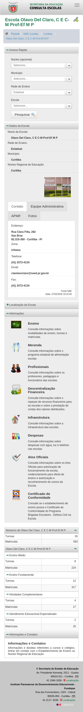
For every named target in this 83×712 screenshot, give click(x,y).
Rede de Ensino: (17, 142)
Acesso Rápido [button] (16, 50)
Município (16, 73)
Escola (15, 100)
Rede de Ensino (20, 86)
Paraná (12, 33)
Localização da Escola (22, 304)
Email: (15, 267)
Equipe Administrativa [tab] (47, 206)
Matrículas (11, 567)
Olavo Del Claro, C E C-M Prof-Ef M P (27, 38)
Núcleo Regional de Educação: (26, 164)
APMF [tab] (16, 216)
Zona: (14, 244)
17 (74, 606)
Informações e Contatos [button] (21, 634)
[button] (24, 114)
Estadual (19, 92)
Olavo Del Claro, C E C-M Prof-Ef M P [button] (41, 548)
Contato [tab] (17, 206)
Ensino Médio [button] (15, 555)
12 (74, 580)
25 (74, 626)
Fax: (13, 279)
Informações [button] (15, 313)
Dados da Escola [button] (17, 125)
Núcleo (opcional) (21, 59)
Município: (14, 153)
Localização (72, 680)
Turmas (9, 561)
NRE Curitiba (30, 34)
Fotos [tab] (32, 216)
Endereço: (17, 225)
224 (73, 567)
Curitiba (47, 34)
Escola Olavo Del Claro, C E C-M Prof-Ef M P (37, 22)
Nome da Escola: (18, 131)
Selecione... (20, 65)
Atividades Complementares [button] (24, 594)
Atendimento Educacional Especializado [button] (31, 614)
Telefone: (16, 256)
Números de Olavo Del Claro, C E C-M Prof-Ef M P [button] (41, 530)
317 (73, 587)
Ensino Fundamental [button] (20, 574)
